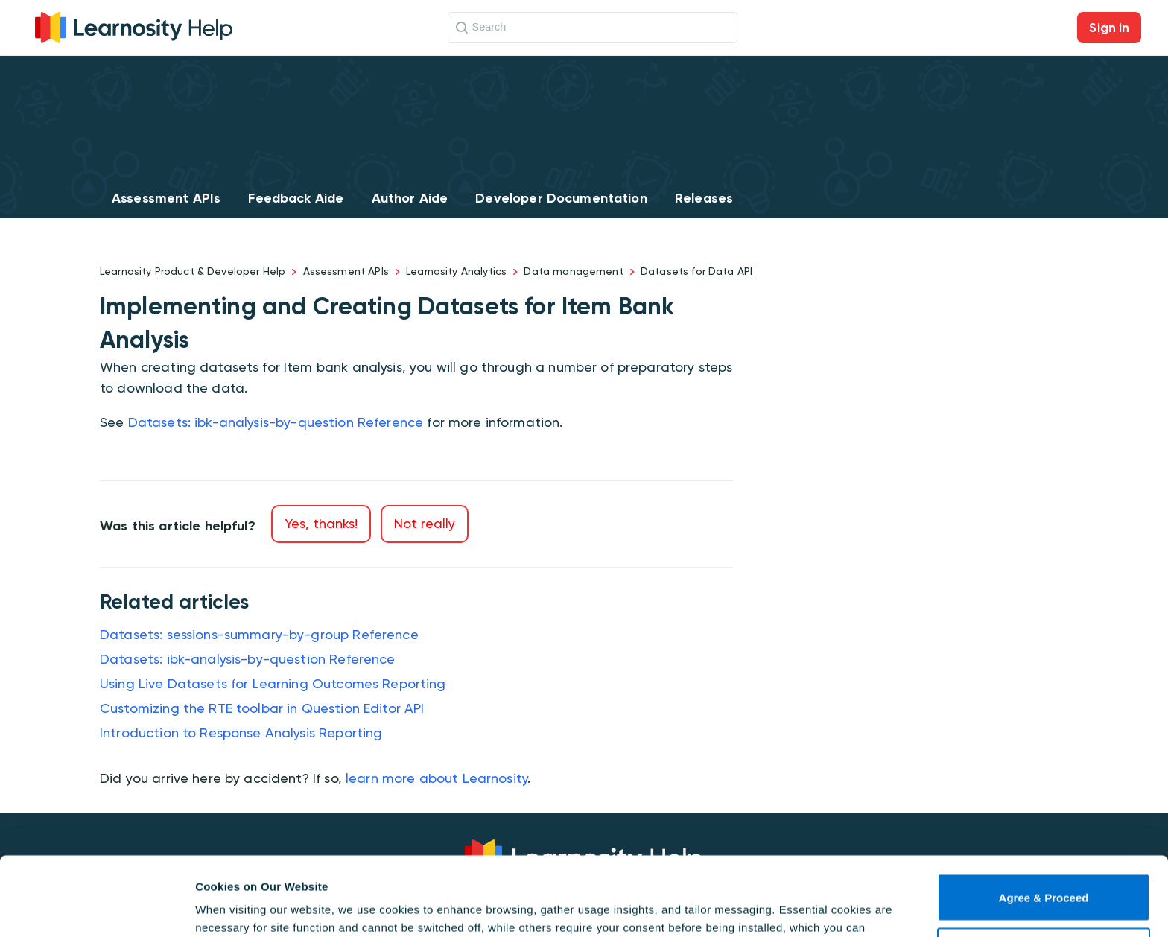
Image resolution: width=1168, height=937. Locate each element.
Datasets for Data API (696, 271)
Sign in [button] (1109, 27)
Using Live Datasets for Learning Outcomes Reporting (273, 683)
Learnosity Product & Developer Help (192, 271)
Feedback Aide (295, 198)
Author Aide (410, 198)
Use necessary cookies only (1043, 872)
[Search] (592, 27)
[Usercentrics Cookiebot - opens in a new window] (96, 908)
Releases (704, 198)
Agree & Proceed (1044, 819)
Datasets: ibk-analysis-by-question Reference (276, 422)
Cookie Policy (817, 866)
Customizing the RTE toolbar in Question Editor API (262, 708)
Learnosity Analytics (456, 271)
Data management (573, 271)
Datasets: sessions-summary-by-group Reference (259, 634)
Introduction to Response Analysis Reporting (241, 732)
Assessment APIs (166, 198)
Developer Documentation (561, 198)
